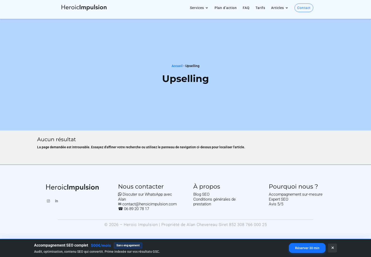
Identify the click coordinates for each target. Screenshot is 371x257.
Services (197, 8)
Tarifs (260, 8)
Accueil (177, 66)
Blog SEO (201, 194)
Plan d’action (226, 8)
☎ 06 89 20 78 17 (133, 208)
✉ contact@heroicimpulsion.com (147, 204)
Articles (277, 8)
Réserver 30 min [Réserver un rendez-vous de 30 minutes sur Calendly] (307, 248)
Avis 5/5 (276, 204)
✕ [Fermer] (332, 248)
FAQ (246, 8)
